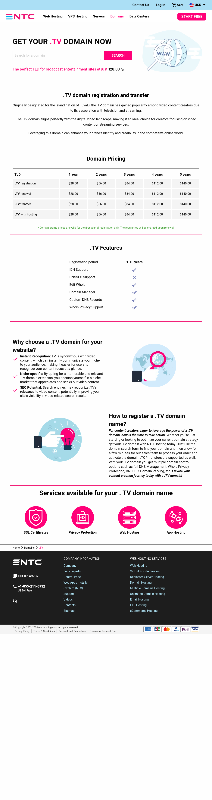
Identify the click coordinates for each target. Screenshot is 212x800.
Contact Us (140, 5)
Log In (160, 5)
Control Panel (73, 577)
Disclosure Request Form (103, 630)
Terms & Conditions (44, 630)
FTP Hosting (138, 605)
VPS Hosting (77, 16)
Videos (68, 599)
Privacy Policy (22, 630)
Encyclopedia (72, 571)
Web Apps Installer (76, 582)
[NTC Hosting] (20, 16)
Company (70, 565)
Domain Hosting (141, 582)
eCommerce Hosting (143, 611)
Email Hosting (139, 599)
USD (195, 5)
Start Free (191, 16)
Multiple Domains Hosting (147, 588)
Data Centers (139, 16)
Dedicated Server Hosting (147, 577)
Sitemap (69, 611)
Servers (99, 16)
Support (69, 594)
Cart (177, 5)
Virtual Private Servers (145, 571)
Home (16, 547)
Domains (117, 16)
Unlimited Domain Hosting (147, 594)
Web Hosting (53, 16)
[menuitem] (141, 5)
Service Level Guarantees (72, 630)
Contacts (70, 605)
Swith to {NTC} (73, 588)
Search (118, 55)
